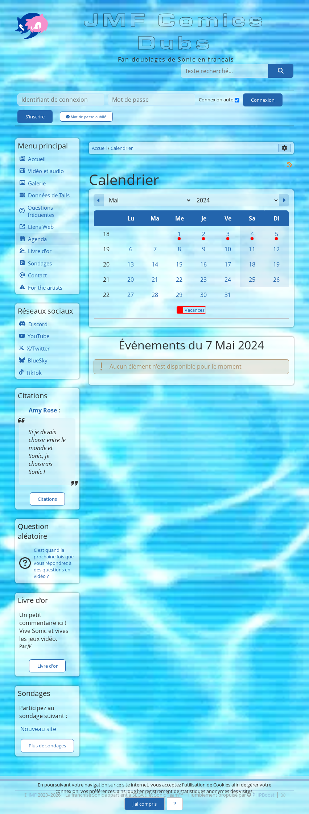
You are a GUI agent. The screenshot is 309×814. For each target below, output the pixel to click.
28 (155, 295)
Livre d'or (47, 666)
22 (179, 280)
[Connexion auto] (237, 100)
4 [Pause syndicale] (252, 236)
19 (276, 264)
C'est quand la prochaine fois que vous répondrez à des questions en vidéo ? (54, 563)
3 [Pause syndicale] (228, 236)
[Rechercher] (280, 70)
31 (227, 295)
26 (276, 280)
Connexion (263, 100)
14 (155, 264)
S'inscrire (35, 116)
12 (276, 249)
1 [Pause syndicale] (179, 236)
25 (252, 280)
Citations (47, 499)
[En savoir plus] (175, 803)
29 (179, 295)
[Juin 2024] (284, 200)
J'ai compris (144, 804)
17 (227, 264)
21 (155, 280)
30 (203, 295)
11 (252, 249)
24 (227, 280)
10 (227, 249)
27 (130, 295)
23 (203, 280)
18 (252, 264)
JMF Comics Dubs (175, 32)
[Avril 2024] (99, 200)
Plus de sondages (47, 745)
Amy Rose (43, 410)
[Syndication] (290, 164)
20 (130, 280)
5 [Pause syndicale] (276, 236)
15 (179, 264)
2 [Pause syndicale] (203, 236)
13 (130, 264)
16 (203, 264)
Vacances (191, 310)
